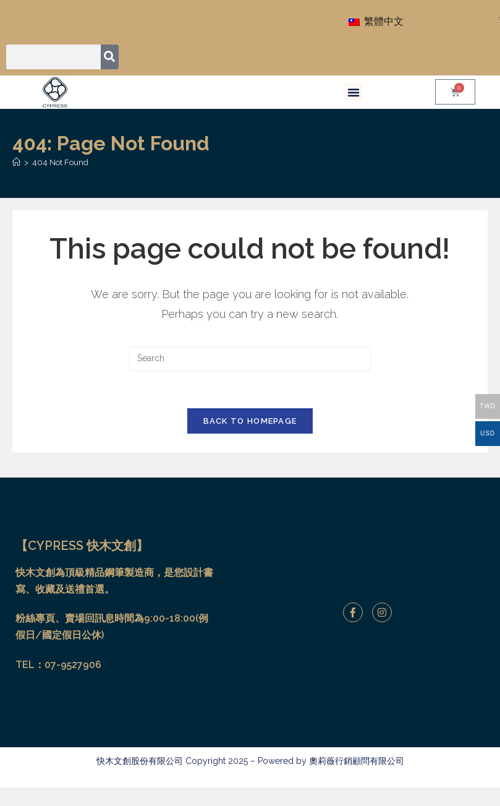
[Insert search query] (249, 358)
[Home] (16, 162)
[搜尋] (110, 57)
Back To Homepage (250, 421)
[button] (353, 92)
